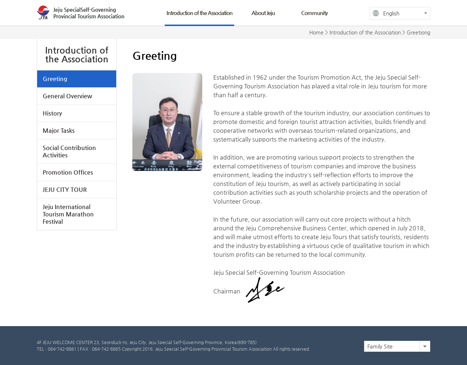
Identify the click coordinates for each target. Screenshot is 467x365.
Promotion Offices (68, 172)
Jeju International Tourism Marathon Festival (68, 214)
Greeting (55, 78)
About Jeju (263, 13)
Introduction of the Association (199, 13)
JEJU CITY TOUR (65, 189)
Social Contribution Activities (69, 151)
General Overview (67, 95)
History (52, 113)
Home (316, 32)
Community (314, 13)
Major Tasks (59, 130)
